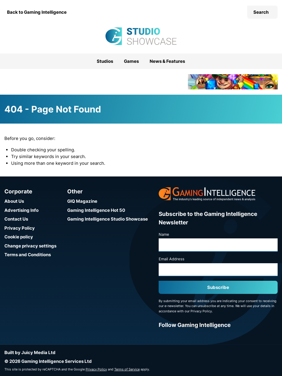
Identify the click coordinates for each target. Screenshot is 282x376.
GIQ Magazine (82, 201)
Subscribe (218, 287)
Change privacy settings (30, 246)
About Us (14, 201)
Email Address (171, 259)
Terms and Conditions (27, 254)
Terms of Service (127, 369)
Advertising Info (21, 210)
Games (131, 61)
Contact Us (16, 219)
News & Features (167, 61)
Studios (105, 61)
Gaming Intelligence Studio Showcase (107, 219)
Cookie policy (18, 237)
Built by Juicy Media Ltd (30, 352)
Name (164, 234)
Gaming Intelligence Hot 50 (96, 210)
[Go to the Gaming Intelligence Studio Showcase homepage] (140, 36)
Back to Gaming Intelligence (37, 12)
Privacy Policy (19, 228)
